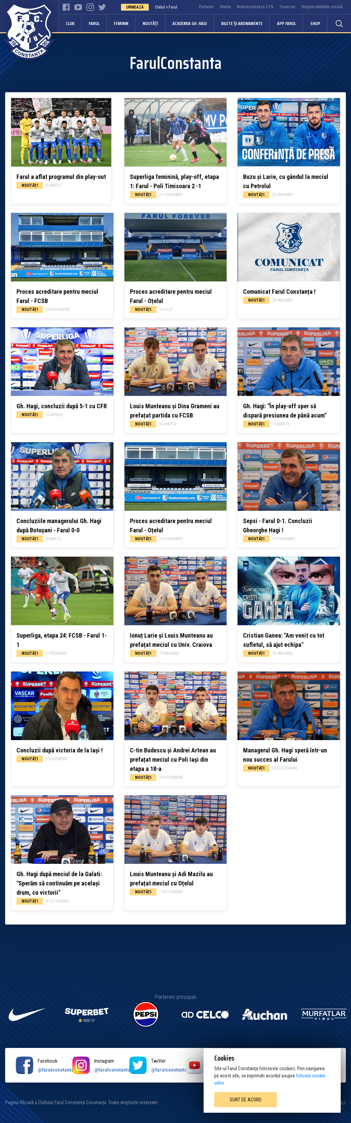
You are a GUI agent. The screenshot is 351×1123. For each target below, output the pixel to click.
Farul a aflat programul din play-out (61, 176)
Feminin (121, 23)
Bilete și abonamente (242, 23)
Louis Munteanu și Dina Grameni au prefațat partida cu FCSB (174, 410)
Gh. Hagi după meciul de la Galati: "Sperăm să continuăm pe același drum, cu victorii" (59, 883)
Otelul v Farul (166, 7)
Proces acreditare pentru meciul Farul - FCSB (57, 296)
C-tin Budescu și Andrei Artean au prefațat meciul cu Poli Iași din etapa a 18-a (173, 759)
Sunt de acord (246, 1099)
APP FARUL (286, 23)
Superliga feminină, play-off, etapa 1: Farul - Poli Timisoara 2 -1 (174, 181)
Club (70, 23)
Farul (94, 23)
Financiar (287, 6)
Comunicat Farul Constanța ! (279, 291)
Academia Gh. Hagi (189, 23)
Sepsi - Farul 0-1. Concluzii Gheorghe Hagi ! (277, 525)
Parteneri (206, 6)
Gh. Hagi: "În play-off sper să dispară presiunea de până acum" (284, 410)
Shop (315, 23)
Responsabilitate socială (322, 6)
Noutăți (150, 23)
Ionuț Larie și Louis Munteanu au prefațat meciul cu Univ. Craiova (171, 640)
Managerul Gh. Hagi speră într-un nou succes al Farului (285, 755)
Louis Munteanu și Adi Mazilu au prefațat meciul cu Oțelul (171, 878)
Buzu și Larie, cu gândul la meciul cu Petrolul (285, 181)
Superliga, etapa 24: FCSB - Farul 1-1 (61, 640)
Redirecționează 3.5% (255, 6)
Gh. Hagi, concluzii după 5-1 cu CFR (61, 406)
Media (225, 6)
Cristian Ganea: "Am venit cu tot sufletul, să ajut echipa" (283, 640)
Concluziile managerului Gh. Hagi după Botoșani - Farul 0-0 (58, 525)
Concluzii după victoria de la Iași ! (59, 750)
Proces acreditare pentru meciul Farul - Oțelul (171, 296)
